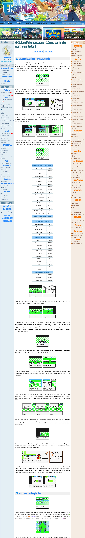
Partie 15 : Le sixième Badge (77, 109)
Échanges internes (76, 141)
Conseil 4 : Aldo (76, 184)
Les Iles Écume (75, 211)
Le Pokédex (75, 53)
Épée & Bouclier (5, 119)
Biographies (4, 72)
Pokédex (19, 23)
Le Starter (74, 49)
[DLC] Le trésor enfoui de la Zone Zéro (6, 107)
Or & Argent (4, 195)
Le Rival (74, 192)
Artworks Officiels (76, 237)
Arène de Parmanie (77, 172)
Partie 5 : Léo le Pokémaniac (75, 76)
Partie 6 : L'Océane (77, 79)
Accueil (2, 23)
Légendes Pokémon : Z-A (31, 37)
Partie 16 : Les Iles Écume (76, 113)
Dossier (10, 23)
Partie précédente (38, 51)
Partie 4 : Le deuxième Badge (77, 73)
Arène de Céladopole (78, 170)
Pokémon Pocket (5, 133)
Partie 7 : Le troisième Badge (77, 81)
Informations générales (7, 211)
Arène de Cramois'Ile (77, 176)
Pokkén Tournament (6, 163)
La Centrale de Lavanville (75, 206)
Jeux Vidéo (29, 23)
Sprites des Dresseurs (77, 235)
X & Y (2, 154)
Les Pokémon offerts (77, 143)
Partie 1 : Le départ (77, 63)
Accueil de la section (77, 48)
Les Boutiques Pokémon (78, 214)
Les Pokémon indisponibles (75, 137)
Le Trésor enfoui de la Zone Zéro (74, 37)
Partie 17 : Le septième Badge (77, 116)
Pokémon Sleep (10, 36)
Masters (3, 137)
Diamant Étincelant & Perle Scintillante (6, 116)
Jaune (2, 197)
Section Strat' (7, 206)
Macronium (7, 58)
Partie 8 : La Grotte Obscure (76, 85)
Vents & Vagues (5, 92)
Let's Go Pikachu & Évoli (7, 120)
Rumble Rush (4, 139)
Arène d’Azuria (76, 165)
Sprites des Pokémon (77, 233)
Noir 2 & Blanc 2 (5, 167)
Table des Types (76, 57)
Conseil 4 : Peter (76, 187)
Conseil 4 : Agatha (77, 186)
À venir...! (3, 83)
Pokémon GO (4, 142)
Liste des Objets (76, 222)
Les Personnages (76, 51)
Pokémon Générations (7, 78)
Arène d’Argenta (76, 163)
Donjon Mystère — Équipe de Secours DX (6, 126)
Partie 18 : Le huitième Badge (77, 120)
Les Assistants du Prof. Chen (77, 194)
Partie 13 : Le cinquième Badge (78, 102)
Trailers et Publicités (77, 243)
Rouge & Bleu (4, 199)
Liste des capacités (77, 55)
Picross (3, 158)
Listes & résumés (5, 70)
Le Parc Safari (75, 209)
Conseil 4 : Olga (76, 182)
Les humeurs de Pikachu (78, 227)
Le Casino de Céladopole (75, 202)
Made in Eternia (42, 23)
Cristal (2, 193)
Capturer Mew (76, 158)
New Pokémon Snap (6, 123)
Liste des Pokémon (6, 61)
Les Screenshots (76, 241)
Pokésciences (7, 221)
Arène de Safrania (76, 174)
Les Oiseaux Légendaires (74, 154)
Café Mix (3, 128)
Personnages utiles (77, 197)
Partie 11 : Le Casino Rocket (77, 95)
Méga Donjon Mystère (7, 157)
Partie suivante (48, 51)
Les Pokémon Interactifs (78, 140)
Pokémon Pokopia (6, 95)
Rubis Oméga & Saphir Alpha (5, 151)
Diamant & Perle (5, 176)
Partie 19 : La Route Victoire (76, 123)
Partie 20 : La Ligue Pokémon (76, 127)
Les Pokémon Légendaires (75, 148)
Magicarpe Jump (5, 140)
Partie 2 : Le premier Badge (76, 66)
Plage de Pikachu (76, 229)
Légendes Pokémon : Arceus (6, 112)
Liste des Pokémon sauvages (76, 133)
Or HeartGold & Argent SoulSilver (4, 172)
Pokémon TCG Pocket (53, 37)
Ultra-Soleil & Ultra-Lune (7, 147)
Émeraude (4, 189)
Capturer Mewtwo (77, 157)
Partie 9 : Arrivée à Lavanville (76, 88)
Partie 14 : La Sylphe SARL (76, 106)
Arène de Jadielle (76, 177)
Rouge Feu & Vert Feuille (4, 186)
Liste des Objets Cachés (78, 221)
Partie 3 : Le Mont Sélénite (76, 69)
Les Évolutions (75, 145)
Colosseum (4, 181)
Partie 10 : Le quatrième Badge (77, 92)
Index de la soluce (77, 61)
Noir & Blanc (4, 169)
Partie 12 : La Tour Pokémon (76, 99)
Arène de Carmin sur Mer (77, 167)
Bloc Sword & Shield (6, 213)
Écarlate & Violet (74, 33)
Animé (53, 23)
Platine (3, 175)
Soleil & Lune (4, 149)
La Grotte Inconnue (77, 212)
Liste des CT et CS (76, 219)
